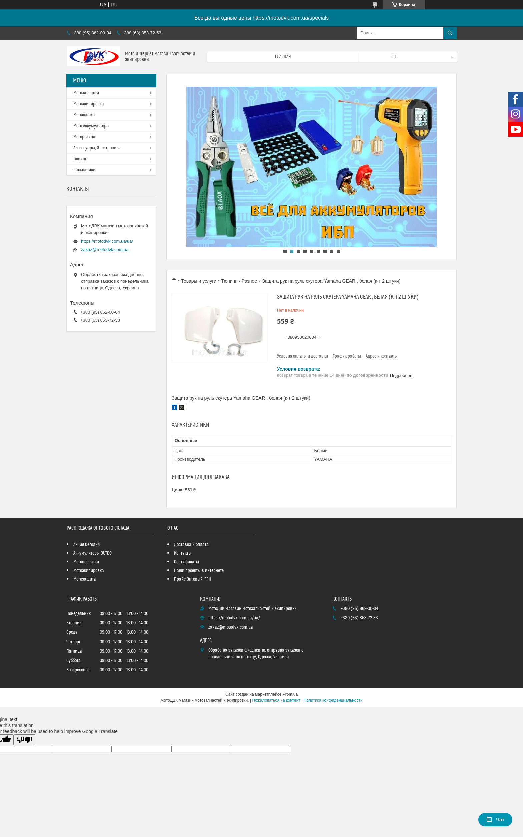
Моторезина (84, 137)
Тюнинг (229, 281)
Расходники (84, 170)
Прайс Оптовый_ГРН (192, 579)
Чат (495, 820)
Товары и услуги (198, 281)
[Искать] (450, 33)
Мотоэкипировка (88, 104)
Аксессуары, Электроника (97, 148)
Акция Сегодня (86, 544)
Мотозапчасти (86, 93)
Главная (283, 56)
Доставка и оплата (191, 544)
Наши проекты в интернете (199, 570)
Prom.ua (290, 694)
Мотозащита (84, 579)
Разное (249, 281)
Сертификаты (186, 562)
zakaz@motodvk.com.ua (105, 249)
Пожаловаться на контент (276, 700)
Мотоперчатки (86, 562)
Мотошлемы (84, 115)
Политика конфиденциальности (333, 700)
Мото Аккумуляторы (91, 126)
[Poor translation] (24, 739)
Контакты (182, 553)
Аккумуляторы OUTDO (92, 553)
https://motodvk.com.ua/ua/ (107, 241)
